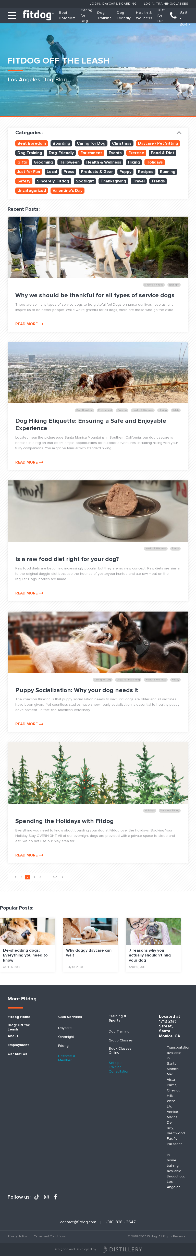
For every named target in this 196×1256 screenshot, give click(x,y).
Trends (158, 181)
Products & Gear (97, 171)
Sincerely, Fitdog (53, 181)
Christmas (121, 143)
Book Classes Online (120, 1051)
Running (167, 171)
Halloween (69, 162)
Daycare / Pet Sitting (158, 143)
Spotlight (85, 181)
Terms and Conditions (50, 1236)
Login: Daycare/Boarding (113, 4)
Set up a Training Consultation (119, 1067)
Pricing (63, 1046)
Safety (23, 181)
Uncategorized (31, 190)
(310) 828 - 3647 (185, 15)
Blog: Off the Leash (19, 1027)
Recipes (145, 171)
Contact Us (17, 1054)
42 (55, 877)
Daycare (65, 1028)
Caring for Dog (91, 143)
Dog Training (29, 152)
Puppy (125, 171)
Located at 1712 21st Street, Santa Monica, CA (169, 1026)
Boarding (61, 143)
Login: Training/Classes (166, 4)
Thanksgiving (113, 181)
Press (69, 171)
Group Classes (121, 1040)
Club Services (70, 1017)
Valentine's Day (67, 190)
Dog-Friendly (61, 152)
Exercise (136, 152)
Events (115, 152)
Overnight (66, 1037)
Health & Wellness (103, 162)
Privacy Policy (17, 1236)
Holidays (154, 162)
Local (52, 171)
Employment (18, 1045)
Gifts (22, 162)
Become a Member (66, 1058)
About (13, 1036)
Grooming (43, 162)
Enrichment (91, 152)
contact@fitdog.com (78, 1222)
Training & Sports (117, 1018)
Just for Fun (161, 15)
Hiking (134, 162)
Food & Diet (162, 152)
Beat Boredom (31, 143)
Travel (139, 181)
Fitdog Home (19, 1017)
